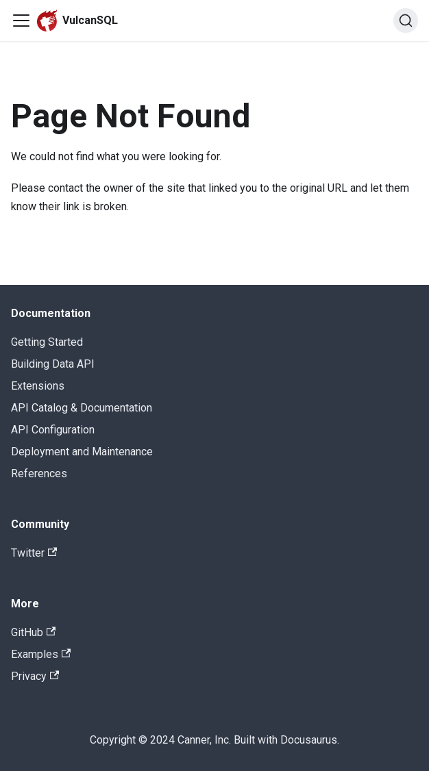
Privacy (35, 676)
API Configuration (53, 429)
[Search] (405, 20)
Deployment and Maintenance (82, 451)
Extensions (37, 385)
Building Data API (53, 363)
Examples (41, 654)
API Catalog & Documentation (81, 407)
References (39, 473)
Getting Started (47, 342)
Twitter (34, 552)
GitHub (33, 632)
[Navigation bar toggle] (21, 20)
